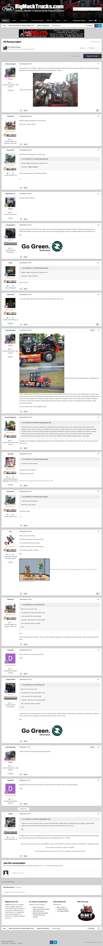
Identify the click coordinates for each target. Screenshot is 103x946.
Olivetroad (10, 116)
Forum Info (23, 20)
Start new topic (75, 56)
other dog (10, 454)
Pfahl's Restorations (38, 911)
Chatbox (58, 20)
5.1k (9, 173)
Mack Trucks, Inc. (62, 907)
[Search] (81, 9)
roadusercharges (15, 47)
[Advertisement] (51, 936)
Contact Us (13, 943)
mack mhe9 (10, 294)
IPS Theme (4, 941)
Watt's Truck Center (38, 907)
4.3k (9, 837)
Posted (25, 64)
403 (10, 212)
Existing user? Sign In (80, 20)
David (10, 263)
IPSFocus (11, 941)
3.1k (9, 286)
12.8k (8, 554)
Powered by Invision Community (93, 942)
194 (10, 82)
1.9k (9, 318)
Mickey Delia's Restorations (40, 913)
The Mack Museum (62, 909)
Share (82, 48)
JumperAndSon (10, 225)
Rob (10, 531)
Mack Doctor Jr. (10, 193)
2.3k (10, 139)
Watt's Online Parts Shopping (41, 909)
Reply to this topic (92, 56)
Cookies (20, 943)
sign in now (43, 865)
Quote (25, 110)
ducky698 (10, 650)
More (65, 20)
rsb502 (10, 814)
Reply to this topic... (18, 873)
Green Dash (10, 150)
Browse (5, 20)
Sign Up (91, 20)
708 (10, 669)
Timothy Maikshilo (10, 417)
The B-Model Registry (37, 20)
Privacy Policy (5, 943)
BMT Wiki (49, 20)
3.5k (10, 440)
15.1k (8, 477)
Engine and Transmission (27, 49)
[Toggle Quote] (22, 159)
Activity (14, 20)
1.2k (10, 248)
